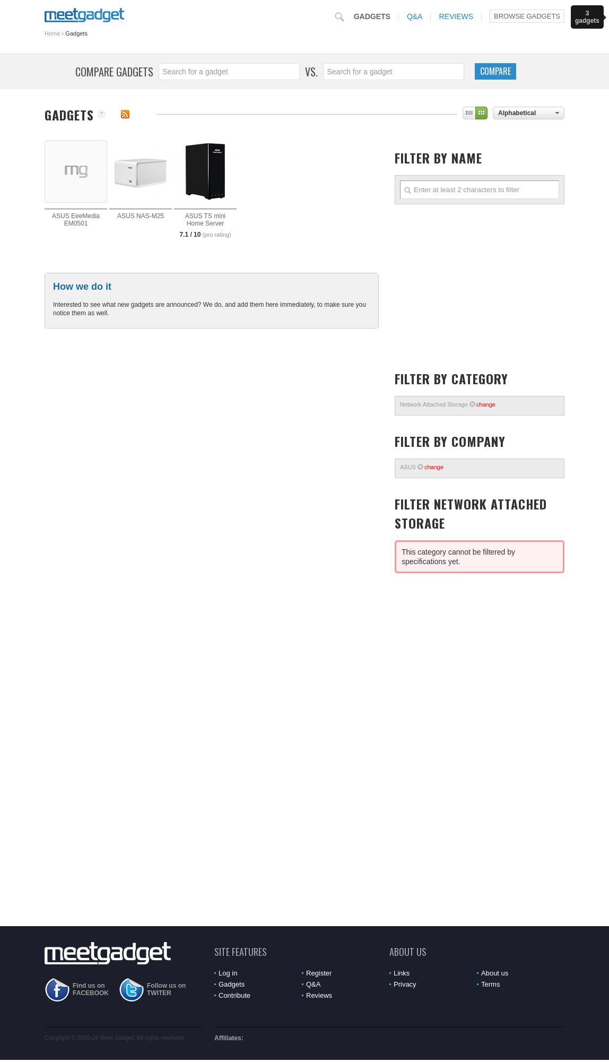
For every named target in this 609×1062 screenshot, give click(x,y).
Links (402, 973)
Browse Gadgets (527, 16)
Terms (490, 984)
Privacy (405, 984)
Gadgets (372, 16)
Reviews (456, 16)
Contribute (234, 995)
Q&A (415, 16)
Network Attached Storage (447, 404)
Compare (495, 71)
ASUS (421, 467)
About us (494, 973)
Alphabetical (517, 113)
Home (52, 33)
